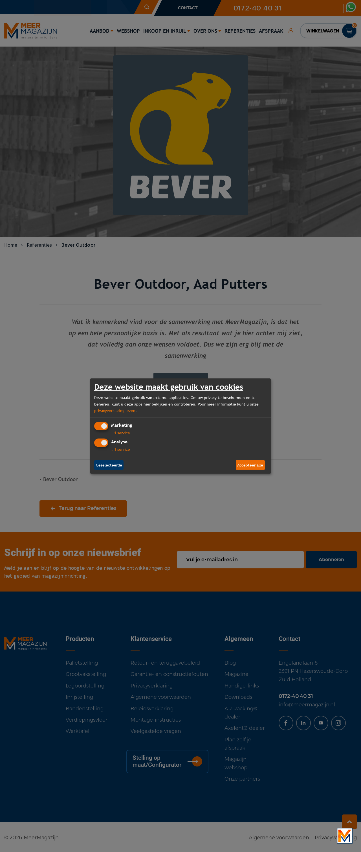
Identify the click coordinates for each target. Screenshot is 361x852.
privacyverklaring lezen (114, 410)
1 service (120, 433)
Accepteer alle (250, 465)
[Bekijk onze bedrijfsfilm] (345, 836)
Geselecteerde (109, 465)
